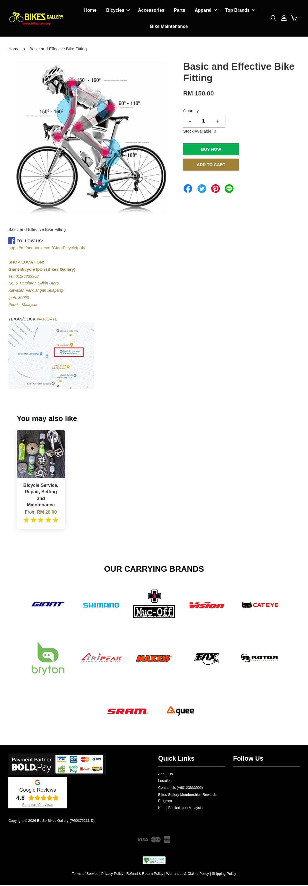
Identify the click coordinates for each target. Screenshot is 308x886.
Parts (179, 10)
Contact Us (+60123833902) (180, 788)
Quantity (191, 111)
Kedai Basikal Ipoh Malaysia (180, 808)
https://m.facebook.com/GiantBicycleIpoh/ (46, 248)
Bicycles (118, 10)
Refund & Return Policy (144, 874)
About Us (165, 775)
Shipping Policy (224, 874)
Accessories (151, 10)
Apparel (206, 10)
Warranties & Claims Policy (187, 874)
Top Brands (240, 10)
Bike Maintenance (169, 26)
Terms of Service (85, 874)
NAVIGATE (47, 319)
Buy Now (211, 150)
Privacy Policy (112, 874)
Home (90, 10)
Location (165, 781)
